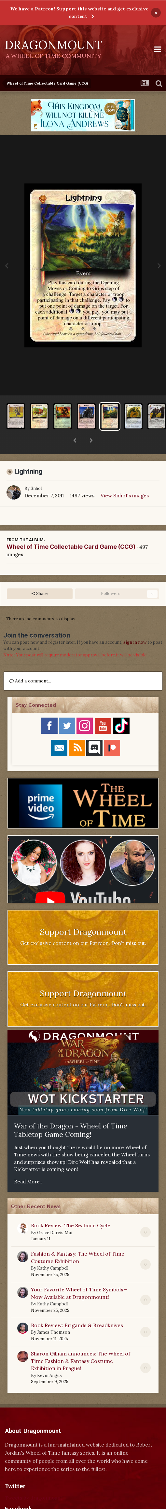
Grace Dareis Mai (54, 1216)
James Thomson (53, 1315)
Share (40, 577)
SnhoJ (36, 471)
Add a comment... (30, 664)
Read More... (29, 1165)
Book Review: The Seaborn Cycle (70, 1208)
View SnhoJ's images (125, 479)
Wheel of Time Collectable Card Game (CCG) (71, 529)
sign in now (134, 625)
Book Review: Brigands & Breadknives (77, 1308)
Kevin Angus (49, 1358)
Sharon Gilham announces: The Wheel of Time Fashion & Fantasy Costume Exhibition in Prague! (80, 1343)
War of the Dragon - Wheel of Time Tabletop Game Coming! (70, 1113)
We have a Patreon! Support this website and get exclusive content (79, 12)
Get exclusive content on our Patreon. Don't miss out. (83, 926)
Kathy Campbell (52, 1251)
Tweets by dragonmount (33, 1481)
